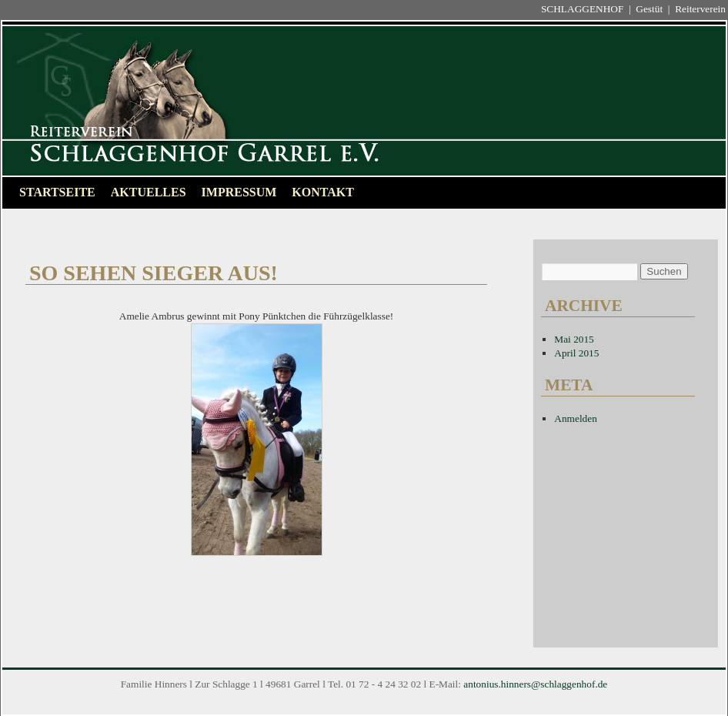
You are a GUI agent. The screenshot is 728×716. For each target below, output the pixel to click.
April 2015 (576, 353)
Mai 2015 (573, 339)
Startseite (57, 192)
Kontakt (323, 192)
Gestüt (649, 9)
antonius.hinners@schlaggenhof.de (535, 684)
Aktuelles (148, 192)
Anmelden (575, 418)
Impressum (239, 192)
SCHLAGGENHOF (582, 9)
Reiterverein (700, 9)
